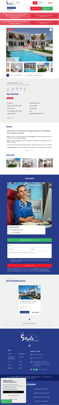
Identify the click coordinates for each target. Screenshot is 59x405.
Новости (9, 365)
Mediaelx (33, 378)
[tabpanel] (29, 300)
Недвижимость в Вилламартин (41, 389)
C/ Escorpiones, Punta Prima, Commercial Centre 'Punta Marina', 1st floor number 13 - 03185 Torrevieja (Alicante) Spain (42, 364)
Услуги (20, 361)
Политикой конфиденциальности (18, 260)
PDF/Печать (18, 75)
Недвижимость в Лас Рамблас (41, 401)
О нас (9, 361)
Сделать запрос (36, 8)
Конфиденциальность (36, 377)
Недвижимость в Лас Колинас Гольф (41, 397)
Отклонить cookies (13, 399)
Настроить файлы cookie (13, 395)
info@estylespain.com (38, 354)
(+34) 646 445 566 (42, 369)
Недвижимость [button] (22, 353)
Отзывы (20, 365)
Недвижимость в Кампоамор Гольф (41, 393)
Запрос (35, 2)
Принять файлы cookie (13, 391)
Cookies (43, 377)
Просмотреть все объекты (29, 323)
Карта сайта (48, 377)
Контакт (20, 368)
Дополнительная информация (10, 389)
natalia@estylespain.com (16, 230)
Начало (9, 353)
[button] (12, 75)
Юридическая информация (25, 377)
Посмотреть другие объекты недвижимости (44, 16)
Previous (7, 45)
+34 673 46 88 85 (14, 232)
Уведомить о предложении (33, 75)
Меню (41, 2)
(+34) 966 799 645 (37, 358)
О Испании (21, 357)
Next (51, 45)
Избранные (10, 368)
